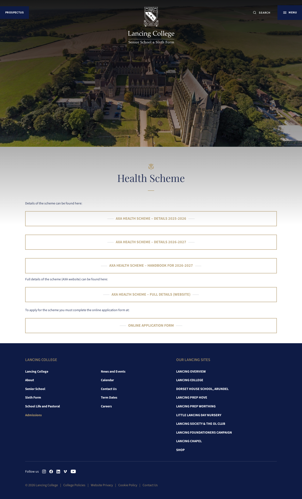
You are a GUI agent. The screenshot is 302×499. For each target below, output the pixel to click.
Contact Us (109, 389)
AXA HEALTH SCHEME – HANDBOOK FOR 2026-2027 (151, 265)
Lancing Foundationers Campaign (204, 432)
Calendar (107, 380)
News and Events (113, 371)
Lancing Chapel (189, 441)
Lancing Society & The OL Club (200, 423)
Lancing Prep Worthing (196, 406)
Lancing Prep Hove (191, 397)
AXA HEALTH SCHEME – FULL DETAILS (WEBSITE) (151, 294)
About (29, 380)
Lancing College (36, 371)
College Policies (74, 485)
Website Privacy (102, 485)
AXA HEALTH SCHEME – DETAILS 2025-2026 (151, 218)
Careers (106, 406)
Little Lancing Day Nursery (198, 415)
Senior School (35, 389)
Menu (293, 12)
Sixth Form (33, 397)
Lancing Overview (191, 371)
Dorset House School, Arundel (202, 389)
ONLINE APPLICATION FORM (151, 325)
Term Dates (109, 397)
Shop (180, 450)
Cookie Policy (127, 485)
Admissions (33, 415)
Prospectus (14, 12)
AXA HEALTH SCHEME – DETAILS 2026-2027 (151, 242)
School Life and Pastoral (42, 406)
